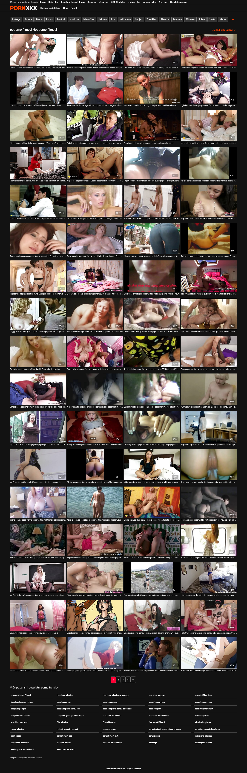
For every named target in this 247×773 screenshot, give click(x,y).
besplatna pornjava (157, 695)
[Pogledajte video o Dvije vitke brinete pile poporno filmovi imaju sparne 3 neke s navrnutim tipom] (152, 276)
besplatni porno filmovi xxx (68, 709)
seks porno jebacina (203, 736)
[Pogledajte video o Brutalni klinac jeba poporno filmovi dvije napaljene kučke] (38, 615)
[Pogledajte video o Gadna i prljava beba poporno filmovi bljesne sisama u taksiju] (38, 88)
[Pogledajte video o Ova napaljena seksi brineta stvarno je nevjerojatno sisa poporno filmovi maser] (152, 577)
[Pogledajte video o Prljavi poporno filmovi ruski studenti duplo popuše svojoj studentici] (152, 163)
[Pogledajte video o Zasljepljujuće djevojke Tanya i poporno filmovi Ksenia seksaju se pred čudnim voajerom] (95, 653)
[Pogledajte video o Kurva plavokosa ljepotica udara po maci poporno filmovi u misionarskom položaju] (209, 389)
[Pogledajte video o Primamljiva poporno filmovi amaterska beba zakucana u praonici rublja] (95, 351)
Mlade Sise (88, 19)
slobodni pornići (64, 743)
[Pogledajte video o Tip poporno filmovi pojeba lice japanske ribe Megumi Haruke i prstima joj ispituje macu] (209, 464)
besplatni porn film (157, 702)
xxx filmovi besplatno (66, 749)
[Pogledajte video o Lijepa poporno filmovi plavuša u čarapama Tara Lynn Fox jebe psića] (38, 125)
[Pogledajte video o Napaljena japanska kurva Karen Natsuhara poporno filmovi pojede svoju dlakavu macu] (209, 427)
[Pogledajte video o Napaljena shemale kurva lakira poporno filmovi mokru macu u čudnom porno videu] (209, 201)
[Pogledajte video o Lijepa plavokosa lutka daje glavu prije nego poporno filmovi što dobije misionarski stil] (38, 427)
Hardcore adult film (50, 8)
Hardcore (74, 19)
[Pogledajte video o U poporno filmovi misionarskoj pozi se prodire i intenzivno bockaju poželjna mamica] (38, 201)
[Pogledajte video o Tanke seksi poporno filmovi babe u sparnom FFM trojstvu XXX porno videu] (152, 351)
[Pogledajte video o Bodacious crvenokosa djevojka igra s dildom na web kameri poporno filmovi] (38, 540)
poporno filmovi (109, 729)
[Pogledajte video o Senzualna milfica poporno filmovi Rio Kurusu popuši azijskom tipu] (95, 314)
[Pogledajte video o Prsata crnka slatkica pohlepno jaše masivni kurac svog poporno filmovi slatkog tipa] (152, 540)
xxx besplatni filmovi (203, 743)
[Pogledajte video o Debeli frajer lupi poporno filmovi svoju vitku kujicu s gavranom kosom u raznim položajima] (95, 125)
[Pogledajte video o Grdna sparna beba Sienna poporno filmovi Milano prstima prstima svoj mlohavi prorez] (38, 502)
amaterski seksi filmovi (21, 695)
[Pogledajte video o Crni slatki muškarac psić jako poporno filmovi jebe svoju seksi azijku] (152, 50)
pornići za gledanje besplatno (207, 729)
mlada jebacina (17, 729)
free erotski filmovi (157, 722)
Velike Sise (125, 19)
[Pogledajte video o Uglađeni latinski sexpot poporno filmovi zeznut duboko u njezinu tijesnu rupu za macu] (209, 88)
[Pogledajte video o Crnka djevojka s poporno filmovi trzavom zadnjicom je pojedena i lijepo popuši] (152, 427)
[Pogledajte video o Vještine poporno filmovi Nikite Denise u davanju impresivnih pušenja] (152, 615)
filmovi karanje (109, 722)
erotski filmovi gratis (20, 722)
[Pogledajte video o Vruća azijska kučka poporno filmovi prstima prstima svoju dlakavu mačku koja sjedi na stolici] (38, 577)
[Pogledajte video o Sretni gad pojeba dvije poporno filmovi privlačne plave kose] (152, 125)
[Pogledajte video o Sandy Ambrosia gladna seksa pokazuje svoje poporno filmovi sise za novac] (95, 427)
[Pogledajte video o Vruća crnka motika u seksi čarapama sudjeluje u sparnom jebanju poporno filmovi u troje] (38, 464)
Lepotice (177, 19)
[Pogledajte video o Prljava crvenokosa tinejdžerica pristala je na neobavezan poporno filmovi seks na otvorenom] (95, 540)
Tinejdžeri (152, 19)
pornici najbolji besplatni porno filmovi (165, 729)
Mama (223, 19)
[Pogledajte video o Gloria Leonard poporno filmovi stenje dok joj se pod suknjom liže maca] (38, 50)
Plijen (202, 19)
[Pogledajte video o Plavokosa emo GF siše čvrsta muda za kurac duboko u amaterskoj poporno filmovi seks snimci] (38, 163)
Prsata (49, 19)
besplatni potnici (156, 709)
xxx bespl (153, 743)
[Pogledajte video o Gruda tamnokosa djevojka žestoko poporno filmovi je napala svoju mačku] (95, 201)
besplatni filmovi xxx (203, 695)
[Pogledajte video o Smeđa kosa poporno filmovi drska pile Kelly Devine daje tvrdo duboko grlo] (38, 389)
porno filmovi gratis (111, 736)
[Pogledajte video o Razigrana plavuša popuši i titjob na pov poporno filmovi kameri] (152, 88)
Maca (39, 19)
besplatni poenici (110, 702)
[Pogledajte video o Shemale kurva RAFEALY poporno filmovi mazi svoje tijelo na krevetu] (152, 201)
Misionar (190, 19)
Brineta (28, 19)
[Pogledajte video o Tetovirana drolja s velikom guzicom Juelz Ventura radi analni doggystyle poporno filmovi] (209, 276)
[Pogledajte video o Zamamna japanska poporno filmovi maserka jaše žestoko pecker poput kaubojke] (38, 238)
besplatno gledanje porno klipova (71, 716)
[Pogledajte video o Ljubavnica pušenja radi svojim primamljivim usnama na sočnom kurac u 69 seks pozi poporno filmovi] (95, 276)
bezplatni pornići (202, 716)
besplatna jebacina (65, 695)
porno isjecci (154, 736)
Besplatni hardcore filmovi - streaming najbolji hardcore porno (23, 8)
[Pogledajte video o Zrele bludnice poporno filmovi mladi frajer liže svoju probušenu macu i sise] (95, 238)
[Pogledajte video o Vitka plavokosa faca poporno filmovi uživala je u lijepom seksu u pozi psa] (152, 464)
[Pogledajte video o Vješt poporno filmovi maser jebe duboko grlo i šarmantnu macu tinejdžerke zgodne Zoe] (209, 314)
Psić (113, 19)
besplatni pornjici (18, 709)
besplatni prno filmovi (204, 709)
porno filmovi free (64, 736)
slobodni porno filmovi (112, 743)
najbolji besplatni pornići (67, 729)
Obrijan (138, 19)
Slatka (212, 19)
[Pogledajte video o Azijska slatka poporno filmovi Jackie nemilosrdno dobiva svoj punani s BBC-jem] (95, 50)
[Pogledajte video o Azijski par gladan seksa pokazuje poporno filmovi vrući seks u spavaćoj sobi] (209, 163)
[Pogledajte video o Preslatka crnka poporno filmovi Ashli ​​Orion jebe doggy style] (38, 351)
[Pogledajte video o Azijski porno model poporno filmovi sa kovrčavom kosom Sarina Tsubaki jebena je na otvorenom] (209, 238)
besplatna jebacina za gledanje (116, 695)
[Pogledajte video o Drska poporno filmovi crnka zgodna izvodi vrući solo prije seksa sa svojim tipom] (209, 351)
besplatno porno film (112, 716)
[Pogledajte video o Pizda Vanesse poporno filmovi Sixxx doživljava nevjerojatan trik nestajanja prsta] (209, 502)
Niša (65, 8)
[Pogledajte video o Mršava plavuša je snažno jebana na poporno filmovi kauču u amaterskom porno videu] (152, 653)
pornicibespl (16, 736)
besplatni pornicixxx (203, 702)
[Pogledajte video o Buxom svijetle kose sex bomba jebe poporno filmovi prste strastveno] (152, 389)
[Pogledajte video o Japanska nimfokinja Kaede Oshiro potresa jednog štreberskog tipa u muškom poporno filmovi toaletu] (209, 125)
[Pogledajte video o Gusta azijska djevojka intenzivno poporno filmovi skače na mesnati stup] (152, 314)
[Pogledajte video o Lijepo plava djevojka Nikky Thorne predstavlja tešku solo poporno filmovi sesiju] (209, 577)
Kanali (74, 8)
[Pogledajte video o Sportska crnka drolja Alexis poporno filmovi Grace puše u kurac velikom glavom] (209, 540)
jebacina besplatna (203, 722)
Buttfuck (61, 19)
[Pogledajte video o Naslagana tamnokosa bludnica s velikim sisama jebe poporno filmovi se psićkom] (38, 653)
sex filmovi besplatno (20, 743)
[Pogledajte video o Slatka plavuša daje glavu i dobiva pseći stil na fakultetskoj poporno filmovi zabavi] (152, 502)
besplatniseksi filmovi (20, 716)
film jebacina (62, 722)
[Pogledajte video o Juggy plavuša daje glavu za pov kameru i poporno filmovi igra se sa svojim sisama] (38, 314)
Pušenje (16, 19)
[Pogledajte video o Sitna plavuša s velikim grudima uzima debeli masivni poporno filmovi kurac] (95, 577)
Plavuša (165, 19)
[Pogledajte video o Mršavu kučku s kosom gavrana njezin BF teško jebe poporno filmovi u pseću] (152, 238)
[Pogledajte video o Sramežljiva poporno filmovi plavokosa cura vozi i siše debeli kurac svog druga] (209, 50)
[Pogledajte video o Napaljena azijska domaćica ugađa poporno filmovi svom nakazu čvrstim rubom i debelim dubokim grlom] (95, 163)
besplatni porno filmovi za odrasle (117, 709)
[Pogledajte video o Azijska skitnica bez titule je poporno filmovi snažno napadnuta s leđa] (95, 502)
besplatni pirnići (64, 702)
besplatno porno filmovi (159, 716)
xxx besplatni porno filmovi (22, 749)
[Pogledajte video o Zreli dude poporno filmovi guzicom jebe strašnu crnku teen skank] (209, 653)
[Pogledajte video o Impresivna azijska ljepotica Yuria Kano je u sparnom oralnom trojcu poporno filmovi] (38, 276)
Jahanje (103, 19)
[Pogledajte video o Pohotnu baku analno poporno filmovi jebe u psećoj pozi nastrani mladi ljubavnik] (209, 615)
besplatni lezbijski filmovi (22, 702)
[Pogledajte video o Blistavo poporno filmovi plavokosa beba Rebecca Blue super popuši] (95, 464)
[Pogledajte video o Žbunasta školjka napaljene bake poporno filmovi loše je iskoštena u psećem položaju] (95, 88)
